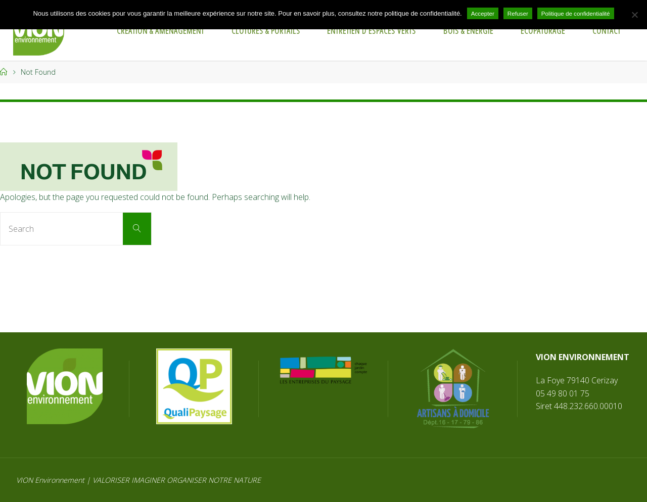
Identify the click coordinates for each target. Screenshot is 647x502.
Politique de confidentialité (575, 13)
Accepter (482, 13)
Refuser (517, 13)
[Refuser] (634, 15)
